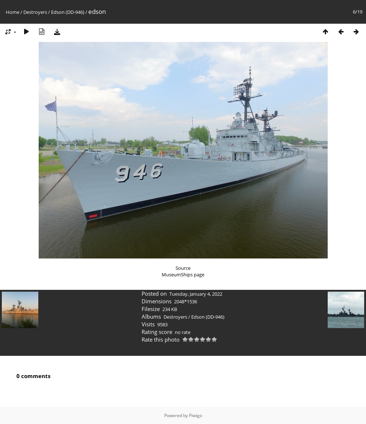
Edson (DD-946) (67, 12)
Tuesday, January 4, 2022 (195, 294)
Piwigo (195, 415)
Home (12, 12)
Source (183, 268)
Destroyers (35, 12)
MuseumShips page (183, 274)
